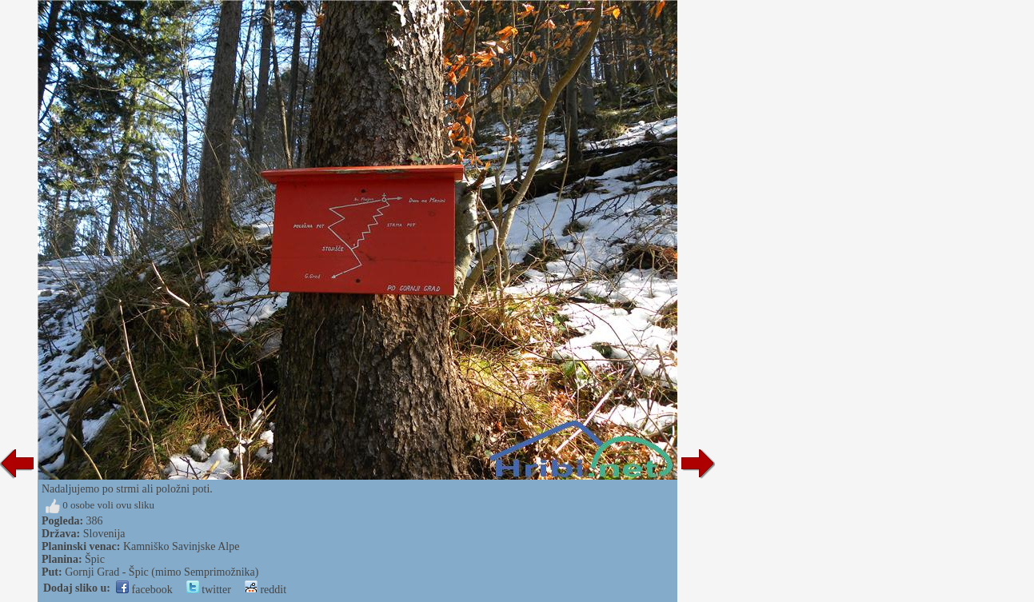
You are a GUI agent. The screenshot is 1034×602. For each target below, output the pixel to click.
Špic (95, 559)
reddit (265, 590)
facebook (144, 590)
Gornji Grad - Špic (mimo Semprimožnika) (161, 572)
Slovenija (104, 534)
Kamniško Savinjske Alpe (181, 546)
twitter (208, 590)
